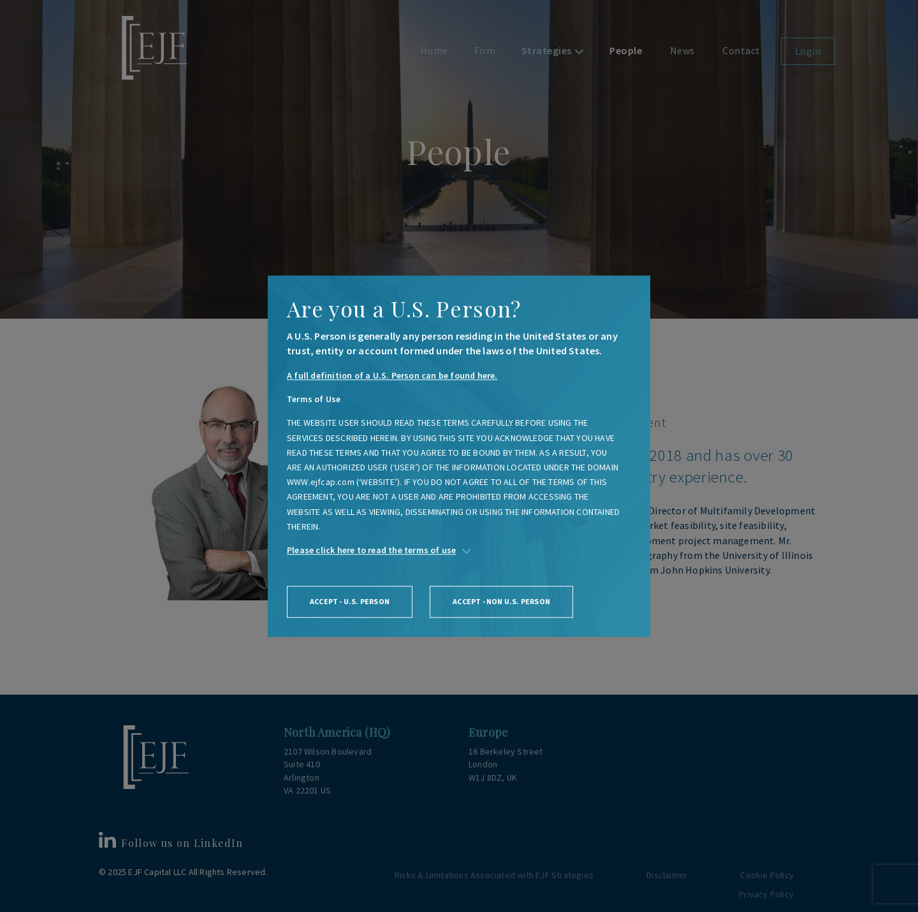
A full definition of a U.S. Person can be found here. (392, 375)
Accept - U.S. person (350, 602)
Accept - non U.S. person (501, 602)
